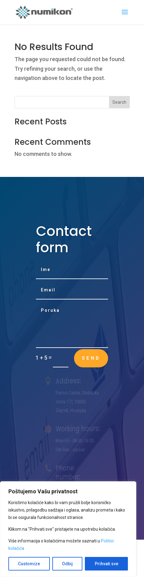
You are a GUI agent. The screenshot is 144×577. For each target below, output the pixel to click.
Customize (29, 563)
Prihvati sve (106, 563)
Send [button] (91, 358)
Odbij (67, 563)
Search (119, 102)
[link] (44, 12)
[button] (125, 16)
